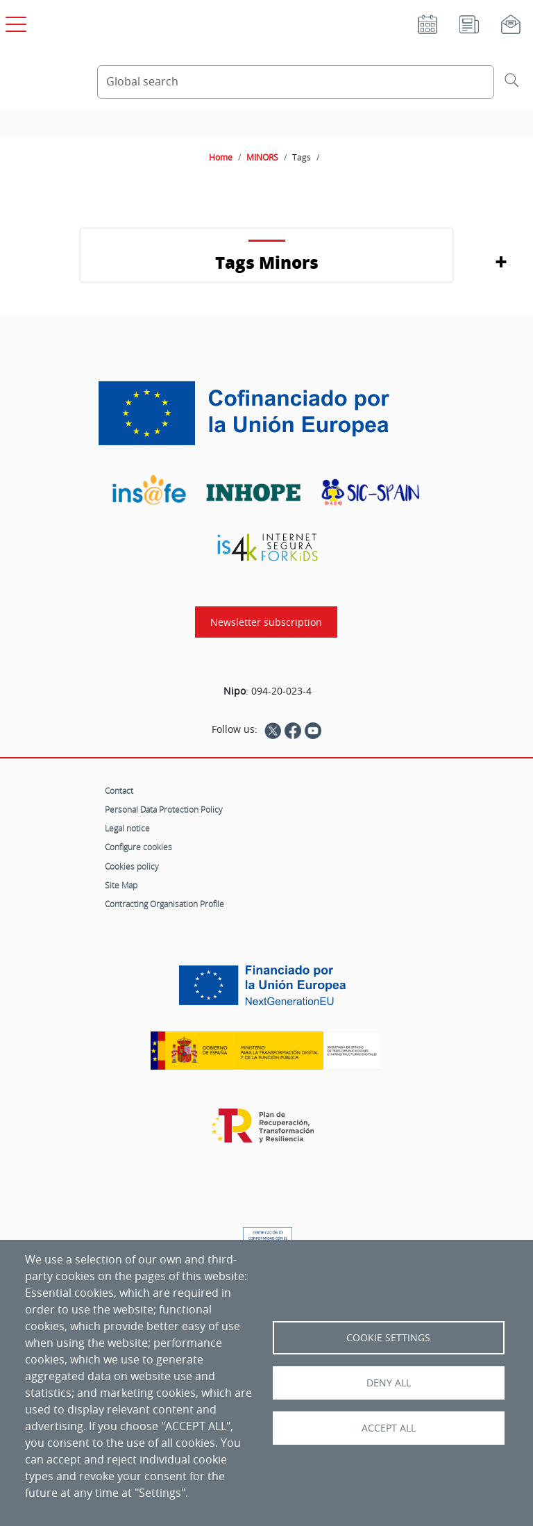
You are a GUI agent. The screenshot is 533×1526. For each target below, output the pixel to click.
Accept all (389, 1428)
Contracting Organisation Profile (164, 903)
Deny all (388, 1383)
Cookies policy (132, 866)
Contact (119, 790)
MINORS (262, 157)
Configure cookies (138, 846)
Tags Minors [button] (267, 262)
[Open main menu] (14, 21)
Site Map (121, 884)
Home (220, 157)
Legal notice (127, 828)
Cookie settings (388, 1338)
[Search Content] (295, 82)
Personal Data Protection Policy (164, 809)
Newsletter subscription (266, 622)
